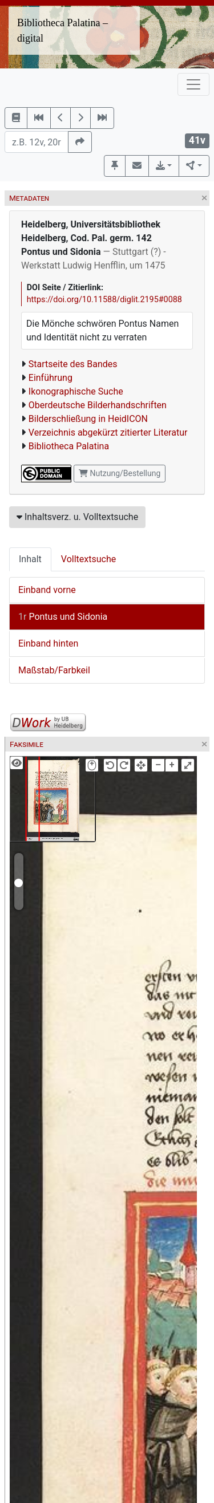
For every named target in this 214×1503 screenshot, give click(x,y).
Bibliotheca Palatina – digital (62, 30)
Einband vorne (47, 589)
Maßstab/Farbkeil (54, 670)
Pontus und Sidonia (62, 616)
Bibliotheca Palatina (69, 446)
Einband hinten (48, 643)
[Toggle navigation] (193, 84)
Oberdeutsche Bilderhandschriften (98, 405)
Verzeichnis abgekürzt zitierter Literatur (108, 432)
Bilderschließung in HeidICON (88, 418)
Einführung (50, 377)
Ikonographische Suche (76, 391)
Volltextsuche (88, 559)
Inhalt (30, 559)
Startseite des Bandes (73, 364)
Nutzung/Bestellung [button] (119, 473)
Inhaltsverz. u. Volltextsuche (77, 516)
